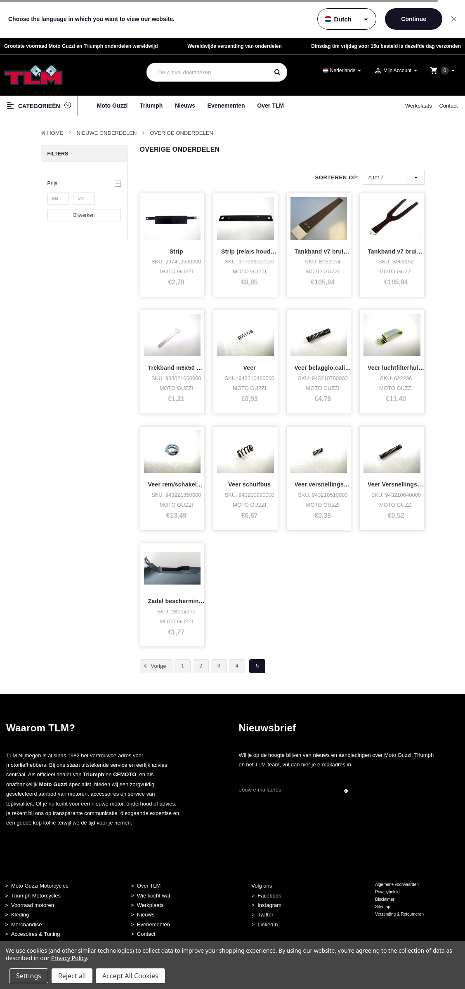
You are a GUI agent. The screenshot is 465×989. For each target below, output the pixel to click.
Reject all (72, 975)
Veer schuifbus (249, 484)
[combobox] (208, 72)
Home (55, 133)
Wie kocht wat (153, 896)
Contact (448, 106)
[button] (84, 183)
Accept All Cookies (130, 975)
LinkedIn (267, 924)
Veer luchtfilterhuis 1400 (402, 367)
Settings (28, 975)
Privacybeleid (387, 892)
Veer (249, 367)
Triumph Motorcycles (36, 896)
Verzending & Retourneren (399, 914)
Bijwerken (83, 215)
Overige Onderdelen (181, 133)
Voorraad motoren (32, 905)
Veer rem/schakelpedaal (182, 484)
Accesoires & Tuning (35, 934)
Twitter (265, 914)
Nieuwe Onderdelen (106, 133)
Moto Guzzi (112, 105)
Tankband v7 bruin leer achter (337, 251)
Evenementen (226, 105)
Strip (176, 251)
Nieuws (185, 105)
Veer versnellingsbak (324, 484)
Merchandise (26, 924)
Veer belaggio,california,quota (337, 367)
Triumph (151, 105)
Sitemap (382, 906)
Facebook (269, 896)
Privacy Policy (69, 958)
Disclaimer (384, 899)
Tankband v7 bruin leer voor (407, 251)
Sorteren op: (337, 177)
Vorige (154, 666)
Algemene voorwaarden (397, 884)
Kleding (20, 914)
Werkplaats (418, 106)
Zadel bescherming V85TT (185, 601)
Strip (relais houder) (249, 251)
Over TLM (270, 105)
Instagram (269, 905)
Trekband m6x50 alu (176, 367)
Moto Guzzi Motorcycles (39, 886)
